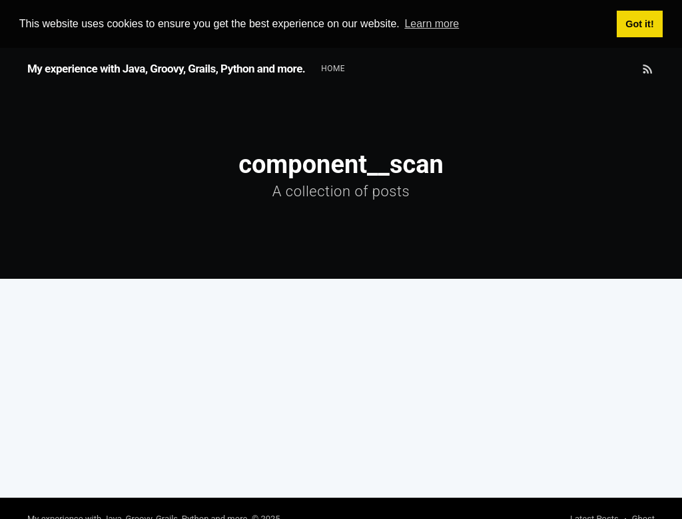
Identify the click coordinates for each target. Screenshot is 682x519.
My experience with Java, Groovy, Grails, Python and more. (166, 68)
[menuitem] (333, 68)
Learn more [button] (431, 23)
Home (333, 68)
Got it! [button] (639, 24)
